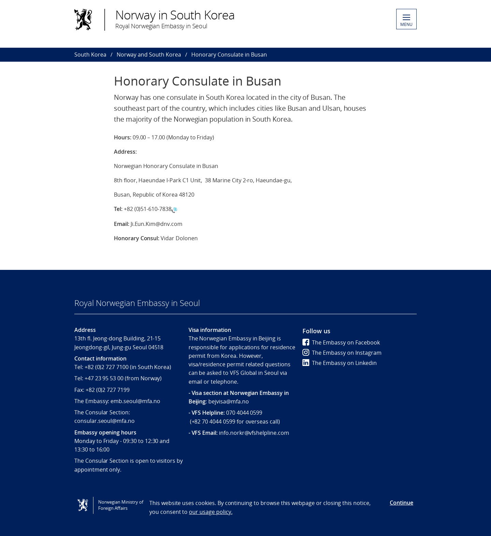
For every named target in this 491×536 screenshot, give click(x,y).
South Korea (90, 54)
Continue (401, 502)
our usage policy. (210, 512)
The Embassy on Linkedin (339, 363)
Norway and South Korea (149, 54)
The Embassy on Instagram (342, 352)
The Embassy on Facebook (341, 342)
